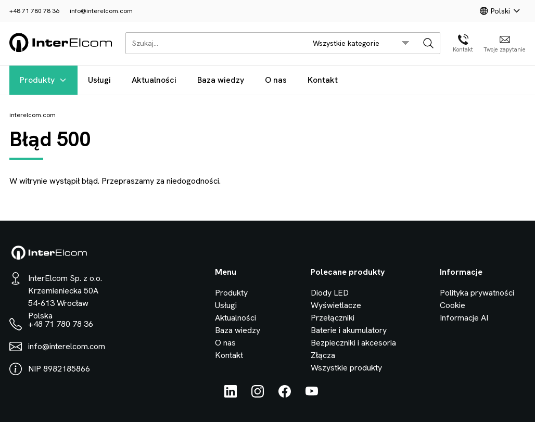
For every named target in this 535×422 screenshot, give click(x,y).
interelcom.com (32, 115)
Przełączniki (332, 317)
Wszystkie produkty (346, 367)
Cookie (452, 305)
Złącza (323, 355)
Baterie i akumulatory (349, 330)
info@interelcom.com (101, 11)
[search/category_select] (361, 43)
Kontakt (323, 79)
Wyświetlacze (336, 305)
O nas (276, 79)
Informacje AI (464, 317)
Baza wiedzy (220, 79)
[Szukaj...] (213, 43)
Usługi (99, 79)
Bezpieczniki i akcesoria (353, 342)
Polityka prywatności (477, 292)
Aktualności (154, 79)
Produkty (43, 79)
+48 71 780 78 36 (34, 11)
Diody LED (330, 292)
